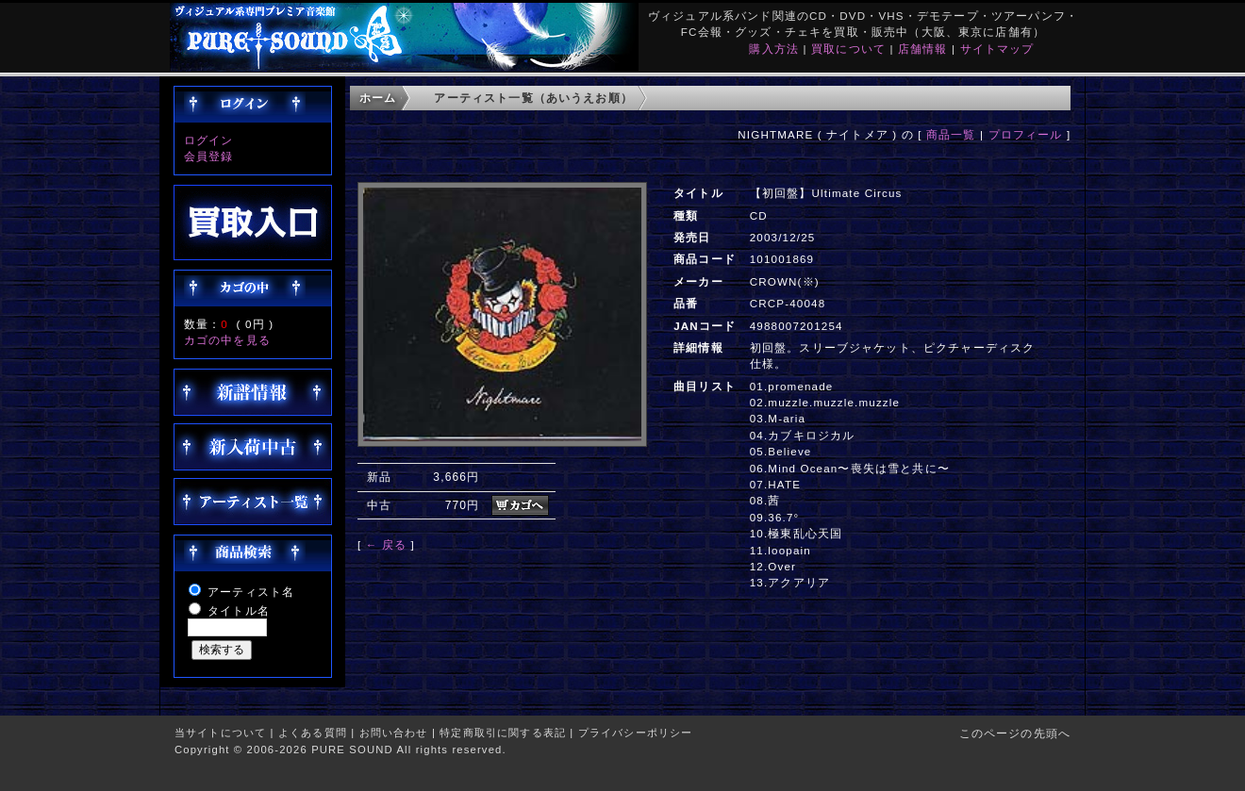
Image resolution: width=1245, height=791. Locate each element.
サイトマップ (997, 48)
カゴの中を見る (227, 340)
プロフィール (1025, 134)
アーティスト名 (251, 591)
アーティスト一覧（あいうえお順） (533, 97)
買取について (848, 48)
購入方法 (774, 48)
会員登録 (209, 156)
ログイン (209, 140)
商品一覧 (951, 134)
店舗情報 (923, 48)
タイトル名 (239, 610)
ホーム (377, 97)
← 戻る (386, 544)
